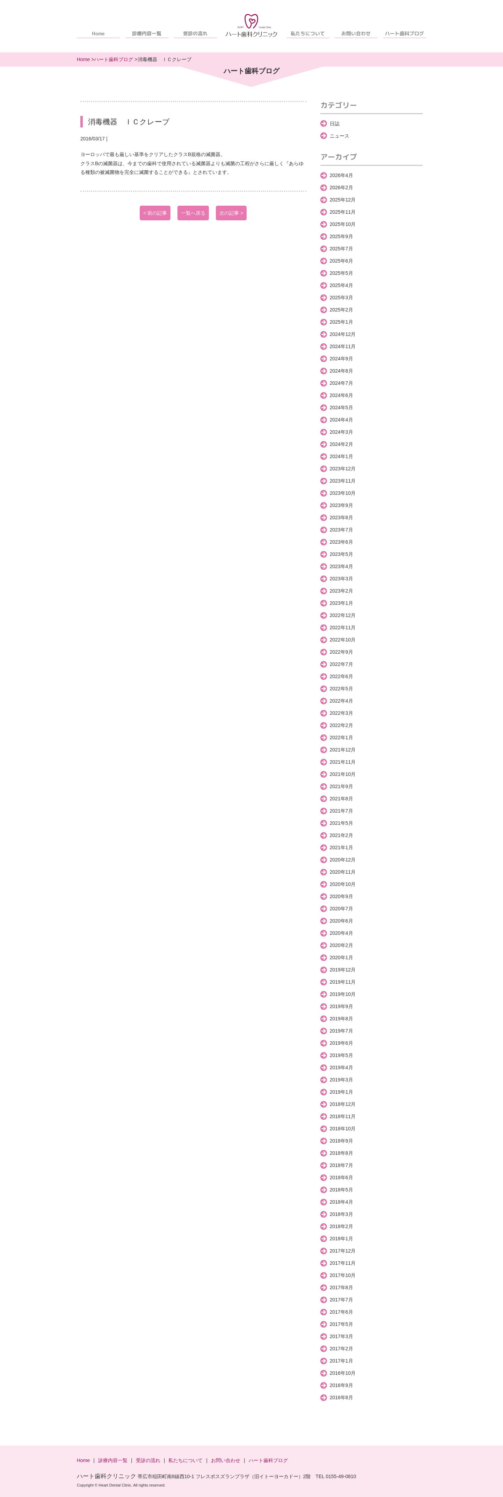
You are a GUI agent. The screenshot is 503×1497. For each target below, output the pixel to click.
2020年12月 (343, 860)
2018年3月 (341, 1214)
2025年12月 (343, 200)
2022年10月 (343, 640)
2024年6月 (341, 395)
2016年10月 (343, 1373)
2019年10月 (343, 994)
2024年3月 (341, 432)
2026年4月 (341, 175)
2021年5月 (341, 823)
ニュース (339, 136)
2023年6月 (341, 542)
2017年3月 (341, 1336)
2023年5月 (341, 554)
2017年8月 (341, 1287)
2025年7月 (341, 248)
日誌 (335, 123)
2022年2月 (341, 725)
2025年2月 (341, 310)
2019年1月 (341, 1092)
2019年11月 (343, 982)
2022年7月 (341, 664)
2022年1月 (341, 737)
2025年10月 (343, 224)
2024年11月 (343, 346)
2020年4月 (341, 933)
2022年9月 (341, 652)
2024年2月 (341, 444)
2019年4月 (341, 1067)
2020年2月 (341, 945)
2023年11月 (343, 481)
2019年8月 (341, 1018)
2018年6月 (341, 1177)
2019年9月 (341, 1006)
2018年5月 (341, 1190)
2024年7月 (341, 383)
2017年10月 (343, 1275)
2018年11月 (343, 1116)
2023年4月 (341, 566)
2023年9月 (341, 505)
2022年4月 (341, 701)
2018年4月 (341, 1202)
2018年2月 (341, 1226)
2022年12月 (343, 615)
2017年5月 (341, 1324)
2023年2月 (341, 591)
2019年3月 (341, 1080)
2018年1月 (341, 1238)
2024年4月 (341, 420)
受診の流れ (195, 33)
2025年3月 (341, 297)
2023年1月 (341, 603)
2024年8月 (341, 371)
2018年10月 (343, 1128)
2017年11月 (343, 1263)
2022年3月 (341, 713)
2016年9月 (341, 1385)
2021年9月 (341, 786)
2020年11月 (343, 872)
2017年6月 (341, 1312)
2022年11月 (343, 627)
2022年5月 (341, 688)
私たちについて (308, 33)
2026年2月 (341, 187)
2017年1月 (341, 1361)
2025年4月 (341, 285)
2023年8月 (341, 517)
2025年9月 (341, 236)
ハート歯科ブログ (404, 33)
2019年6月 (341, 1043)
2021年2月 (341, 835)
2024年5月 (341, 407)
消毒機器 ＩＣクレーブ (129, 122)
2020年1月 (341, 957)
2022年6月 (341, 676)
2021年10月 (343, 774)
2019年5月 (341, 1055)
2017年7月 (341, 1299)
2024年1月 (341, 456)
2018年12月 (343, 1104)
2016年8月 (341, 1397)
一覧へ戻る (193, 213)
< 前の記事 (155, 213)
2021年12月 (343, 750)
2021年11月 (343, 762)
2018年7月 (341, 1165)
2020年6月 (341, 921)
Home (98, 33)
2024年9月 (341, 358)
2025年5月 (341, 273)
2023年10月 (343, 493)
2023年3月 (341, 578)
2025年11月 (343, 212)
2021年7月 (341, 811)
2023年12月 (343, 468)
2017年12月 (343, 1251)
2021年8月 (341, 798)
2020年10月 (343, 884)
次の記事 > (231, 213)
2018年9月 (341, 1141)
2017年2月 (341, 1348)
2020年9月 (341, 896)
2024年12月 (343, 334)
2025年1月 (341, 322)
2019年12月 (343, 970)
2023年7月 (341, 530)
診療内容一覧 (146, 33)
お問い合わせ (356, 33)
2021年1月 (341, 847)
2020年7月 (341, 908)
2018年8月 (341, 1153)
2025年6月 (341, 261)
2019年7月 (341, 1031)
